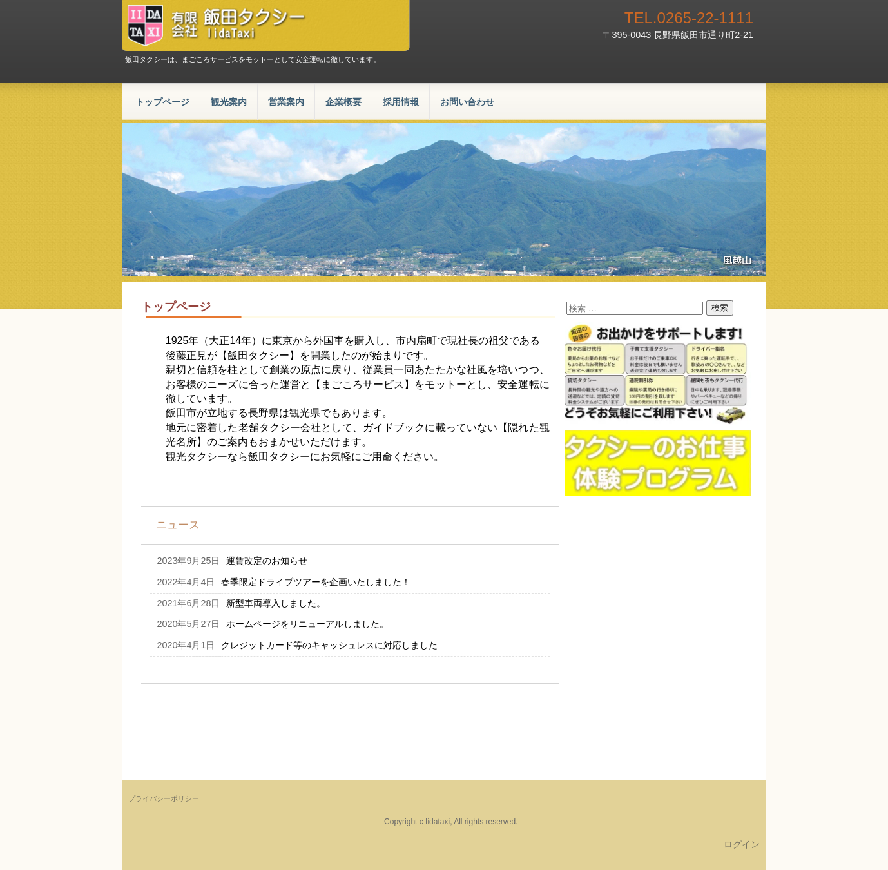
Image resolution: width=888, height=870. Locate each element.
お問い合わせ (467, 102)
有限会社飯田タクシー (266, 25)
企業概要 (343, 102)
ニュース (178, 525)
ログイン (742, 844)
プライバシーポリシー (163, 798)
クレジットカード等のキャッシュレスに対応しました (329, 645)
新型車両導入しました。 (275, 603)
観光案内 (229, 102)
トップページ (162, 102)
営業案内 (286, 102)
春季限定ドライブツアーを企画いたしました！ (315, 582)
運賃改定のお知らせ (266, 561)
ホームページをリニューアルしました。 (307, 624)
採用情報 (401, 102)
